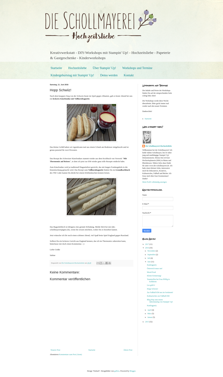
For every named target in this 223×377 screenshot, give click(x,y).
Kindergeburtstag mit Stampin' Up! (72, 75)
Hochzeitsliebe (77, 68)
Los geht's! (151, 285)
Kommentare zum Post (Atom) (70, 354)
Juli (149, 258)
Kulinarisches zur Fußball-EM (158, 296)
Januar (150, 317)
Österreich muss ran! (154, 268)
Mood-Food (151, 272)
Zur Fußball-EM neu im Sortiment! (160, 292)
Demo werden (109, 75)
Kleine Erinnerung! (154, 276)
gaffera (117, 371)
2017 (147, 244)
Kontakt (129, 75)
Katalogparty (152, 265)
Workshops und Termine (137, 68)
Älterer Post (127, 350)
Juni (149, 262)
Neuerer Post (55, 350)
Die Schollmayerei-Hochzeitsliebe (158, 146)
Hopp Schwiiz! (152, 289)
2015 (147, 322)
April (149, 310)
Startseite (56, 68)
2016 (147, 248)
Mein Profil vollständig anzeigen (154, 182)
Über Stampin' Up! (104, 68)
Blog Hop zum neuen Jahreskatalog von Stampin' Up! (160, 301)
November (151, 251)
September (151, 254)
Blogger (132, 371)
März (149, 313)
